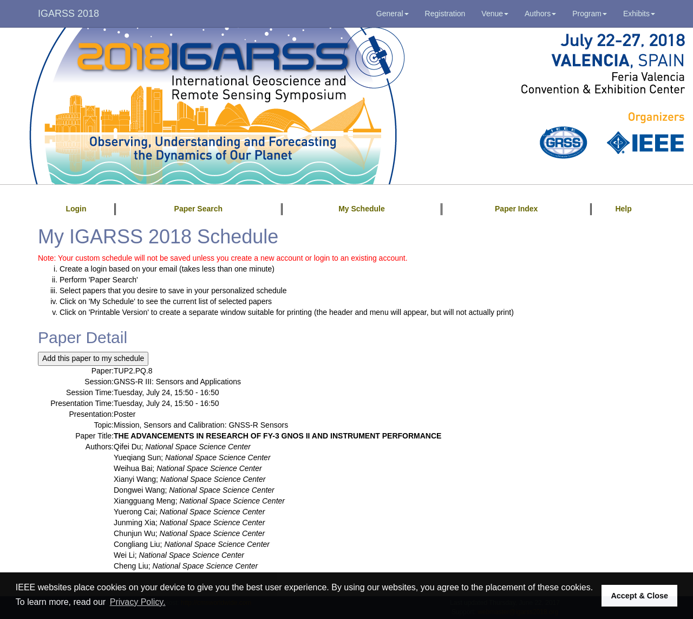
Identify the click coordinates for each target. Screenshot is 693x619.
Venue (494, 13)
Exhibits (639, 13)
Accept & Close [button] (639, 595)
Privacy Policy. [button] (138, 602)
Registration (445, 13)
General (392, 13)
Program (589, 13)
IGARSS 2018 (68, 13)
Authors (540, 13)
